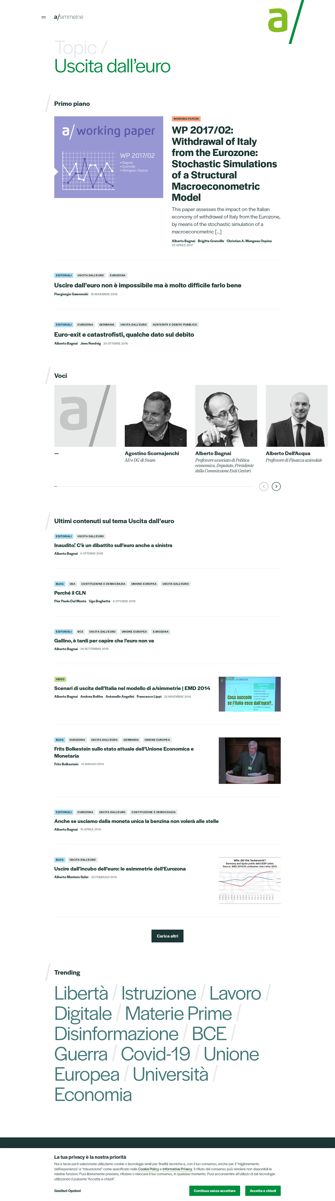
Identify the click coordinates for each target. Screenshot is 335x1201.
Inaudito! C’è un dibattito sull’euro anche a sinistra (113, 545)
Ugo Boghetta (99, 601)
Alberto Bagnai (183, 241)
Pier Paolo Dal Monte (70, 601)
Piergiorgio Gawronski (71, 294)
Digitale (83, 1012)
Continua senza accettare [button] (214, 1190)
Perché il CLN (70, 592)
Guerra (81, 1052)
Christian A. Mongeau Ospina (249, 241)
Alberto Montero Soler (71, 877)
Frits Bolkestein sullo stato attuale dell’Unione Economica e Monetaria (124, 752)
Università (170, 1072)
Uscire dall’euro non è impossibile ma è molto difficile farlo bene (147, 284)
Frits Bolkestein (66, 764)
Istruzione (158, 991)
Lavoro (235, 991)
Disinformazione (116, 1032)
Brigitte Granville (211, 241)
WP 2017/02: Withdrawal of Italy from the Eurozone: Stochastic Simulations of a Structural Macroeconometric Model (224, 163)
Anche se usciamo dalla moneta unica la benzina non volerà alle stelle (136, 820)
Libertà (81, 991)
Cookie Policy (148, 1168)
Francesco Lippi (149, 696)
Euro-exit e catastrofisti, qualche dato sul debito (124, 334)
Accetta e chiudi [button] (263, 1190)
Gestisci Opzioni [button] (67, 1190)
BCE (209, 1032)
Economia (93, 1093)
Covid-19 (155, 1052)
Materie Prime (178, 1012)
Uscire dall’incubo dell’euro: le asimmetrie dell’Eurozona (120, 868)
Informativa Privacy (177, 1168)
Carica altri (167, 936)
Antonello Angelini (120, 696)
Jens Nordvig (90, 343)
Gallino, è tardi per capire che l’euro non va (104, 640)
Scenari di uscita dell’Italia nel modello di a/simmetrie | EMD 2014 (132, 687)
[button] (263, 486)
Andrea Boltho (91, 696)
